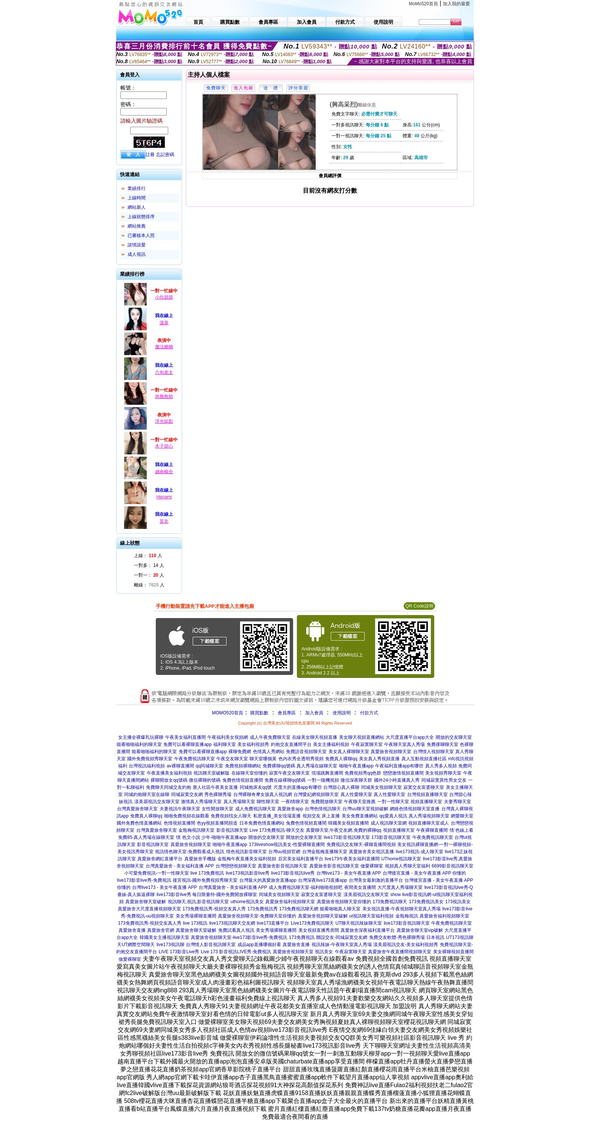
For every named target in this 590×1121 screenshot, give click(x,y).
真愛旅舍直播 (132, 930)
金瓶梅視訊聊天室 (196, 830)
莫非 (164, 521)
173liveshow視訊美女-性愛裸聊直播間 (287, 844)
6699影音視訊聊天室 (452, 866)
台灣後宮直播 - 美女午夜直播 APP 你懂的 (424, 873)
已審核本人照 (141, 235)
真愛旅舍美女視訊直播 (371, 851)
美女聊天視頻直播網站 (361, 737)
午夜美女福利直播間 (185, 737)
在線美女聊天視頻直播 (314, 737)
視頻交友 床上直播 (321, 816)
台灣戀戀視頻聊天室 (236, 866)
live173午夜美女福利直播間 (352, 858)
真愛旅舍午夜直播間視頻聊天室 (399, 951)
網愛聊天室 (462, 816)
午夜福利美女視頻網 (227, 737)
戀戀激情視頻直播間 (403, 773)
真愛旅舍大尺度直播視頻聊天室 (149, 908)
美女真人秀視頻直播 (379, 758)
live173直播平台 (273, 923)
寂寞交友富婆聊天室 (423, 787)
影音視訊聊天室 (232, 830)
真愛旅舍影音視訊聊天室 (282, 866)
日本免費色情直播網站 (261, 823)
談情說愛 (137, 245)
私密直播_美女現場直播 (277, 816)
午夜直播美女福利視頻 (169, 773)
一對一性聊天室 (393, 801)
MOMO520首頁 (227, 712)
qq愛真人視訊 (393, 816)
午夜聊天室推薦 (360, 801)
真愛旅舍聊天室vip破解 (420, 930)
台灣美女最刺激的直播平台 (376, 880)
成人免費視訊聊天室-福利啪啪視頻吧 (305, 887)
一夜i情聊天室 (295, 801)
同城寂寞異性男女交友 (444, 780)
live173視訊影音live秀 (247, 873)
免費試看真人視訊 (236, 930)
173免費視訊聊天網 (298, 908)
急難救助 (164, 396)
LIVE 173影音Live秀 (179, 951)
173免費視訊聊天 (390, 901)
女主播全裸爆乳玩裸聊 (140, 737)
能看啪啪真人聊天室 (340, 908)
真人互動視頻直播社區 (424, 758)
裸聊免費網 (239, 751)
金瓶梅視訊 (406, 916)
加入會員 (314, 712)
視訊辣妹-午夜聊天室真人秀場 (342, 944)
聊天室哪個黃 (263, 758)
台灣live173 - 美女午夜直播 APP (348, 873)
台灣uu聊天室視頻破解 (365, 808)
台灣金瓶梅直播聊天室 (324, 851)
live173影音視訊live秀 (293, 873)
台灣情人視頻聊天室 (433, 751)
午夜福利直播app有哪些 (399, 766)
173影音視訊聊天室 (391, 837)
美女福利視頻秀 (253, 744)
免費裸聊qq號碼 (279, 766)
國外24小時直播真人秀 (397, 780)
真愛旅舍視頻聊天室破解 (323, 916)
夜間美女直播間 (360, 887)
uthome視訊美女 (247, 901)
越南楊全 (164, 471)
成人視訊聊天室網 (389, 823)
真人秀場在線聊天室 (317, 766)
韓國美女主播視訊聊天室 (164, 937)
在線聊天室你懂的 (249, 773)
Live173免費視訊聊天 (312, 923)
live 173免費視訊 (207, 873)
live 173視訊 (195, 923)
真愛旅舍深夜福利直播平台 (368, 930)
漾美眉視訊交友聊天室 (156, 801)
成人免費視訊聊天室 (255, 808)
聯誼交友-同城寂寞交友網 (341, 937)
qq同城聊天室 (209, 766)
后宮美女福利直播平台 (300, 858)
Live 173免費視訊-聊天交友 (276, 830)
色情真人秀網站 (268, 751)
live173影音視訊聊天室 (347, 837)
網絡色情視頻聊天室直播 (414, 808)
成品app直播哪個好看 (259, 944)
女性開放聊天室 (217, 808)
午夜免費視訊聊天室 (194, 758)
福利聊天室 (224, 744)
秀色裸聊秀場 (217, 794)
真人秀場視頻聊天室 (429, 816)
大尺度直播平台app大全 (410, 737)
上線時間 (137, 198)
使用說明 (342, 712)
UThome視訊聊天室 (401, 858)
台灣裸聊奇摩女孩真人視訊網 (262, 794)
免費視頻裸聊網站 (243, 766)
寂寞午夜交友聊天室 (289, 773)
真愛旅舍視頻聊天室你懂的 (344, 901)
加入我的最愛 (456, 3)
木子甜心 (164, 446)
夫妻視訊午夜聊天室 (180, 808)
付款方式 (369, 712)
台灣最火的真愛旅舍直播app (268, 880)
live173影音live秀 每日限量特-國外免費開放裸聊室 (207, 894)
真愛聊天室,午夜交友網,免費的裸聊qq (343, 830)
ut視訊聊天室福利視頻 (371, 916)
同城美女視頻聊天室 (381, 787)
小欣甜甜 (164, 297)
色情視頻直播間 (179, 823)
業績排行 (137, 188)
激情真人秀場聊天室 (201, 801)
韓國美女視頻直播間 (348, 823)
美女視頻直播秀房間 (318, 930)
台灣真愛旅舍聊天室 (137, 808)
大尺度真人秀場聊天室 (400, 887)
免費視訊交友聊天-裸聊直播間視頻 (361, 844)
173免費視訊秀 (263, 908)
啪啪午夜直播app (356, 766)
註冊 (150, 154)
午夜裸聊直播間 (432, 830)
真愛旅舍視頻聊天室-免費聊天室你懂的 (257, 916)
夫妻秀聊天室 (457, 801)
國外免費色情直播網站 (139, 823)
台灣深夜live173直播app (322, 880)
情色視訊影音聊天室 (246, 851)
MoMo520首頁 (423, 3)
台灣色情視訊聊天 (323, 808)
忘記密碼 (165, 154)
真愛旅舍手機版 (200, 858)
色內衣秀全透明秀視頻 (301, 758)
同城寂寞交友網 (187, 794)
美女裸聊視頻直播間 (453, 951)
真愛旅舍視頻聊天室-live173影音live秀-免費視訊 (239, 937)
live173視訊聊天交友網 (232, 923)
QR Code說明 (419, 606)
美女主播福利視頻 (331, 744)
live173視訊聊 (170, 944)
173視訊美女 (458, 901)
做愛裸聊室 (371, 866)
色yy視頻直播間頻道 (217, 823)
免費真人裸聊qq (341, 758)
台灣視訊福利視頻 (147, 766)
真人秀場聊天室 (239, 801)
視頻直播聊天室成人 (428, 823)
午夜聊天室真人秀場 (404, 744)
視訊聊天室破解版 (211, 773)
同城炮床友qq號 (256, 787)
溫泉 (164, 322)
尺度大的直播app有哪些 (298, 787)
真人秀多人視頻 (441, 766)
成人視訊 (137, 254)
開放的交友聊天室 (454, 737)
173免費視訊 (302, 937)
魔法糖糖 (164, 346)
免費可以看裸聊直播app (187, 744)
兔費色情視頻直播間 (242, 780)
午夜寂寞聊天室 (367, 744)
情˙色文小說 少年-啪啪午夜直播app (211, 837)
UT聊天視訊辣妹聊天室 (358, 923)
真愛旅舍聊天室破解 (145, 901)
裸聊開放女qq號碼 (169, 780)
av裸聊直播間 (180, 766)
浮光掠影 (164, 421)
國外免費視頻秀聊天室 (149, 758)
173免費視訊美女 (426, 901)
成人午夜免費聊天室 (270, 737)
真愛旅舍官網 (160, 930)
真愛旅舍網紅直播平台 (159, 858)
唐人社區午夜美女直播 (215, 787)
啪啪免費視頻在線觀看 (186, 816)
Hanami (164, 497)
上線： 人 (148, 555)
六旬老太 (164, 372)
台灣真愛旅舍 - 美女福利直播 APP (180, 866)
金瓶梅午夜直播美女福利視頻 (246, 858)
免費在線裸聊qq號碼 (285, 780)
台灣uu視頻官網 (284, 851)
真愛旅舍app (290, 808)
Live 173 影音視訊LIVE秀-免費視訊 (236, 951)
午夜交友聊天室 (232, 758)
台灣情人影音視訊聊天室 (211, 944)
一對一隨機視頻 (323, 780)
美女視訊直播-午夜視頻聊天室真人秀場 (401, 908)
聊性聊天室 (268, 801)
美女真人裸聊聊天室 (348, 751)
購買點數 (258, 712)
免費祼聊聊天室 (442, 744)
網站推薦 (137, 226)
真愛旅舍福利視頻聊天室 (290, 901)
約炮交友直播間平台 (291, 744)
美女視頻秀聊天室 (443, 773)
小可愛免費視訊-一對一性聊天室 (156, 873)
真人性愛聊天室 (356, 794)
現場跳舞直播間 (327, 773)
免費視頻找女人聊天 (231, 816)
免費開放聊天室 (326, 801)
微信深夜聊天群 (356, 780)
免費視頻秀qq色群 (363, 773)
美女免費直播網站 (360, 816)
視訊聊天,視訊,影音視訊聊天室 (198, 901)
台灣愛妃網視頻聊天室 (316, 794)
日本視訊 (435, 937)
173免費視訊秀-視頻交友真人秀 (214, 908)
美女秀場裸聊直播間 (196, 916)
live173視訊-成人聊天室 (419, 851)
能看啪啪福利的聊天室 (139, 744)
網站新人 (137, 207)
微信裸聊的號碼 (204, 780)
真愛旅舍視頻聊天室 (391, 751)
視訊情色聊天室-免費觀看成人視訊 (189, 851)
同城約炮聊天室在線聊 (146, 794)
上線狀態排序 (141, 216)
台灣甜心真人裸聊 (341, 787)
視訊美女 (324, 951)
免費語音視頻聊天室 (306, 751)
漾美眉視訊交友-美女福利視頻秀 (405, 944)
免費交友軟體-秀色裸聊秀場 (397, 937)
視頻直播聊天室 (426, 801)
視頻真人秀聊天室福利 (407, 866)
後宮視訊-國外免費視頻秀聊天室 (205, 880)
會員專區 (287, 712)
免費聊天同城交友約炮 (168, 787)
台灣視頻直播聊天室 (427, 794)
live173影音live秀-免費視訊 (144, 880)
